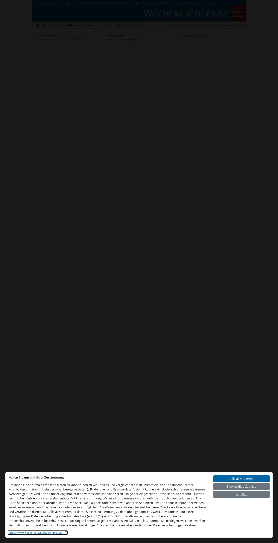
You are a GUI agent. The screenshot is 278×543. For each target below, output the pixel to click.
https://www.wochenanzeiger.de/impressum (36, 532)
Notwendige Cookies (241, 486)
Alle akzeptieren (241, 479)
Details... (241, 494)
